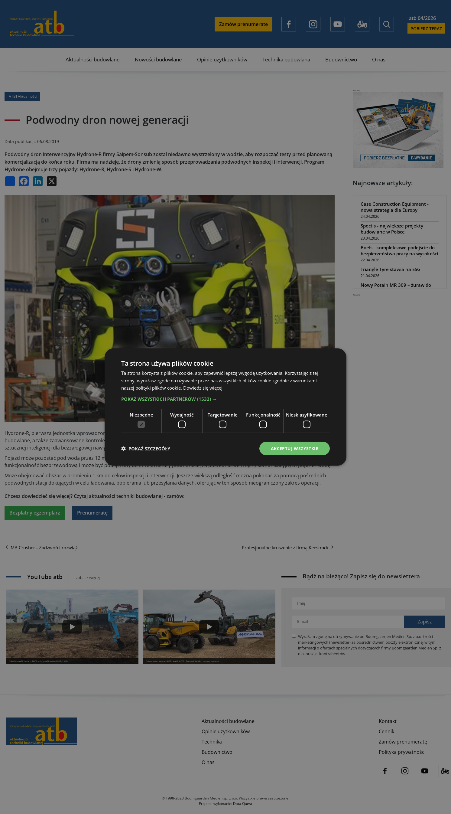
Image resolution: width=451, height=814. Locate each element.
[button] (225, 399)
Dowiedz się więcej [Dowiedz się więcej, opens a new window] (202, 388)
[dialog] (225, 407)
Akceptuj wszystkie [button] (294, 448)
